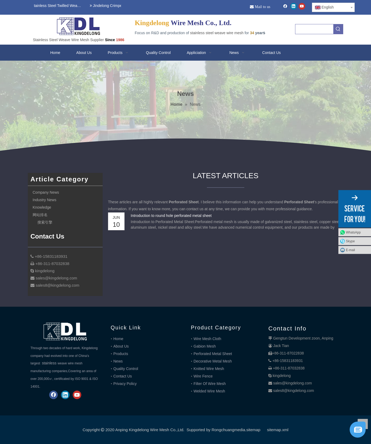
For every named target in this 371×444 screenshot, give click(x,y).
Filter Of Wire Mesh (210, 383)
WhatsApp (353, 232)
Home (118, 339)
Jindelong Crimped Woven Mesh (118, 5)
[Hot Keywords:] (338, 29)
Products (120, 354)
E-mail (350, 250)
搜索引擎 (44, 222)
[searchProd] (314, 29)
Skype (350, 241)
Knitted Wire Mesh (209, 369)
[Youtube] (302, 6)
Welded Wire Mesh (209, 391)
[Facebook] (285, 6)
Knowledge (42, 207)
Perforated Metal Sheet (213, 354)
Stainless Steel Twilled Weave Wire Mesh (56, 5)
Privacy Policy (125, 383)
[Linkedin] (293, 6)
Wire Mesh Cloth (207, 339)
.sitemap (252, 429)
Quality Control (125, 369)
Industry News (44, 200)
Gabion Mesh (205, 346)
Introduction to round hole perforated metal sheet (171, 215)
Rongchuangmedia (228, 429)
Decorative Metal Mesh (213, 361)
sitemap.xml (277, 429)
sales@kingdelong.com (292, 383)
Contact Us (122, 376)
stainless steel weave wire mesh (217, 33)
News (118, 361)
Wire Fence (203, 376)
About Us (121, 346)
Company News (46, 192)
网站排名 (40, 215)
